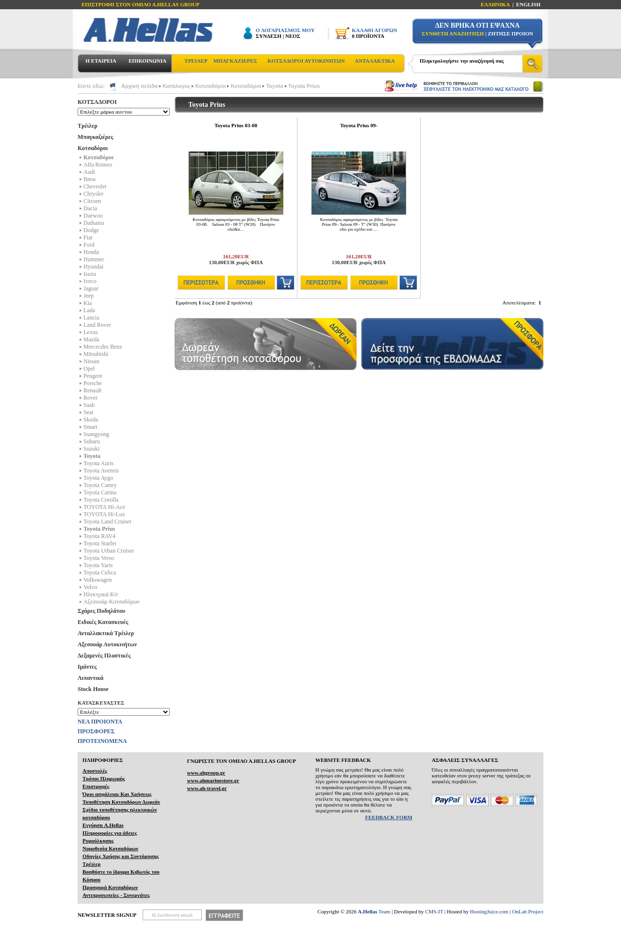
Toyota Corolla (100, 499)
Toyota (274, 86)
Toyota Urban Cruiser (108, 550)
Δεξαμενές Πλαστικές (104, 655)
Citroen (92, 201)
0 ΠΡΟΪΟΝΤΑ (368, 36)
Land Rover (97, 324)
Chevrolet (94, 186)
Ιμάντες (87, 666)
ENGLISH (528, 4)
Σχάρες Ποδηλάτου (101, 610)
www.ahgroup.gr (206, 772)
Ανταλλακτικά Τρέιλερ (106, 633)
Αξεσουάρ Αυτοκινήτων (107, 644)
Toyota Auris (98, 463)
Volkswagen (97, 579)
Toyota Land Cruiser (107, 521)
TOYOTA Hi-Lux (104, 514)
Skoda (90, 419)
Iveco (90, 281)
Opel (89, 368)
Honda (91, 252)
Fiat (88, 237)
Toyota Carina (99, 492)
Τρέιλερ (88, 125)
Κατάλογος (176, 86)
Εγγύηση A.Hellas (103, 825)
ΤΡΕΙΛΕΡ (196, 61)
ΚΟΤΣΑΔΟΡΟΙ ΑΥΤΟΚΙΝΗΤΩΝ (305, 61)
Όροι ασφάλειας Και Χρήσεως (116, 794)
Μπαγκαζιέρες (95, 137)
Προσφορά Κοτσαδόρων (110, 887)
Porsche (92, 383)
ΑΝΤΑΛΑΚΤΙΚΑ (375, 61)
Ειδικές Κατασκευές (103, 622)
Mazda (91, 339)
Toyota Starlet (99, 543)
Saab (89, 405)
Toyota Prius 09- (358, 125)
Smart (90, 426)
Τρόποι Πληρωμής (103, 778)
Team (374, 911)
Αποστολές (94, 771)
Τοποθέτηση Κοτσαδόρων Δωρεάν (121, 802)
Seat (88, 412)
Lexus (90, 332)
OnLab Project (527, 911)
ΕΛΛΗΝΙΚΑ (495, 4)
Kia (87, 303)
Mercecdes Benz (102, 346)
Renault (92, 390)
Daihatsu (93, 222)
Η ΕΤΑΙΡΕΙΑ (100, 61)
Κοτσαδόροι (210, 86)
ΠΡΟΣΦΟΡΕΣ (96, 731)
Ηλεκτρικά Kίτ (100, 594)
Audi (89, 172)
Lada (89, 310)
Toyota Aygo (98, 477)
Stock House (93, 689)
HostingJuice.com (489, 911)
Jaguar (90, 288)
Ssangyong (96, 434)
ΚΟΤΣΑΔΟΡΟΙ (97, 102)
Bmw (89, 179)
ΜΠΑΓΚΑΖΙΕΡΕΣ (235, 61)
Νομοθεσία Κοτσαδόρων (110, 848)
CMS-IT (434, 911)
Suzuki (91, 448)
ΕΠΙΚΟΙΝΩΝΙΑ (147, 61)
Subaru (91, 441)
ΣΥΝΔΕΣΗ (268, 36)
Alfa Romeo (97, 164)
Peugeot (92, 375)
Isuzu (89, 273)
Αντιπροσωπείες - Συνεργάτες (116, 895)
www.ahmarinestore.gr (213, 780)
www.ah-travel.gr (207, 788)
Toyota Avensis (101, 470)
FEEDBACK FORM (388, 817)
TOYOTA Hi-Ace (104, 507)
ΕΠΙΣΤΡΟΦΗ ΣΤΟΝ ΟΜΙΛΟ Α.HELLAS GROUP (140, 4)
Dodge (91, 230)
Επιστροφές (95, 786)
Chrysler (93, 193)
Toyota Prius (304, 86)
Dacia (90, 208)
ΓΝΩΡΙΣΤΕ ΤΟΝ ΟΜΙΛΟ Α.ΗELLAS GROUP (241, 761)
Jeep (88, 295)
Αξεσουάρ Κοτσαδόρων (111, 601)
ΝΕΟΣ (292, 36)
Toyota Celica (99, 572)
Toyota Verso (98, 558)
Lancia (91, 317)
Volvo (90, 587)
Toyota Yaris (98, 565)
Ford (89, 244)
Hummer (93, 259)
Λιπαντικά (90, 677)
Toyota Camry (100, 485)
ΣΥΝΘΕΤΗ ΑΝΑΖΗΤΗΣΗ (453, 33)
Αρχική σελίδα (139, 86)
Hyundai (93, 266)
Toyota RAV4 (99, 536)
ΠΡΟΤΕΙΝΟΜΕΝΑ (102, 741)
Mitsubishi (95, 354)
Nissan (91, 361)
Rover (90, 397)
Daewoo (93, 215)
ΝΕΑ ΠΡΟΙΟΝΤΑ (100, 721)
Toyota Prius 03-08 (235, 125)
